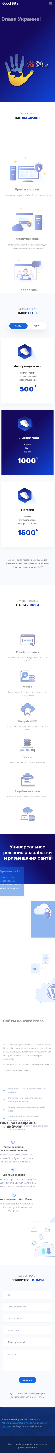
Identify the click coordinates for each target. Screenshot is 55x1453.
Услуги (36, 325)
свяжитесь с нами (40, 563)
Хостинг (27, 702)
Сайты (18, 325)
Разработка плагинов (27, 806)
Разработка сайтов (27, 667)
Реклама (27, 772)
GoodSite (19, 1448)
